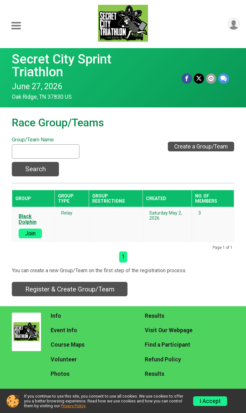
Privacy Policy (73, 405)
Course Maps (68, 344)
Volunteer (64, 359)
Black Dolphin (28, 219)
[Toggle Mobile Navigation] (16, 25)
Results (154, 316)
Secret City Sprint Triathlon (61, 66)
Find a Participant (167, 344)
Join (30, 233)
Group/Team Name (33, 140)
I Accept (210, 401)
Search (35, 169)
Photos (60, 374)
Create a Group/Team (201, 146)
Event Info (64, 330)
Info (56, 316)
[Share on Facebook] (187, 78)
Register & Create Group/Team (69, 289)
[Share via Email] (211, 78)
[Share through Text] (223, 78)
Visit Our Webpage (169, 330)
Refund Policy (163, 359)
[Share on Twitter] (199, 78)
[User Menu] (234, 24)
